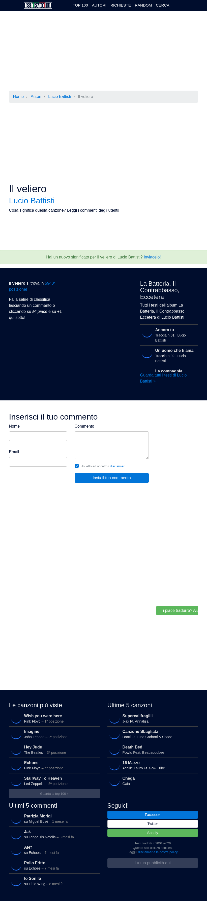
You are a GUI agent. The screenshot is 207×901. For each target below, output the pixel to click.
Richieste (120, 5)
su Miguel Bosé (53, 818)
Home (18, 96)
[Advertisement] (100, 51)
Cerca (162, 5)
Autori (99, 5)
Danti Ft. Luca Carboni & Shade (151, 734)
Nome (14, 426)
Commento (84, 426)
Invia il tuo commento (112, 478)
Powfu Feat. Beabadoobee (151, 749)
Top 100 (80, 5)
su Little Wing (53, 881)
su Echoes (53, 850)
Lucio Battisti (59, 96)
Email (14, 452)
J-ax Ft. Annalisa (151, 718)
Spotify (152, 833)
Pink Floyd (53, 718)
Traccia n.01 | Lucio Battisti (168, 334)
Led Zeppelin (53, 781)
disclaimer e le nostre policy (158, 852)
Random (143, 5)
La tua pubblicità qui (152, 863)
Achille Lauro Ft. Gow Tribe (151, 765)
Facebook (152, 815)
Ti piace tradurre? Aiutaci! (179, 610)
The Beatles (53, 749)
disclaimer (117, 466)
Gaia (151, 781)
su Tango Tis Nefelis (53, 834)
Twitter (152, 824)
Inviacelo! (152, 257)
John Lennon (53, 734)
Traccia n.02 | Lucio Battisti (168, 355)
